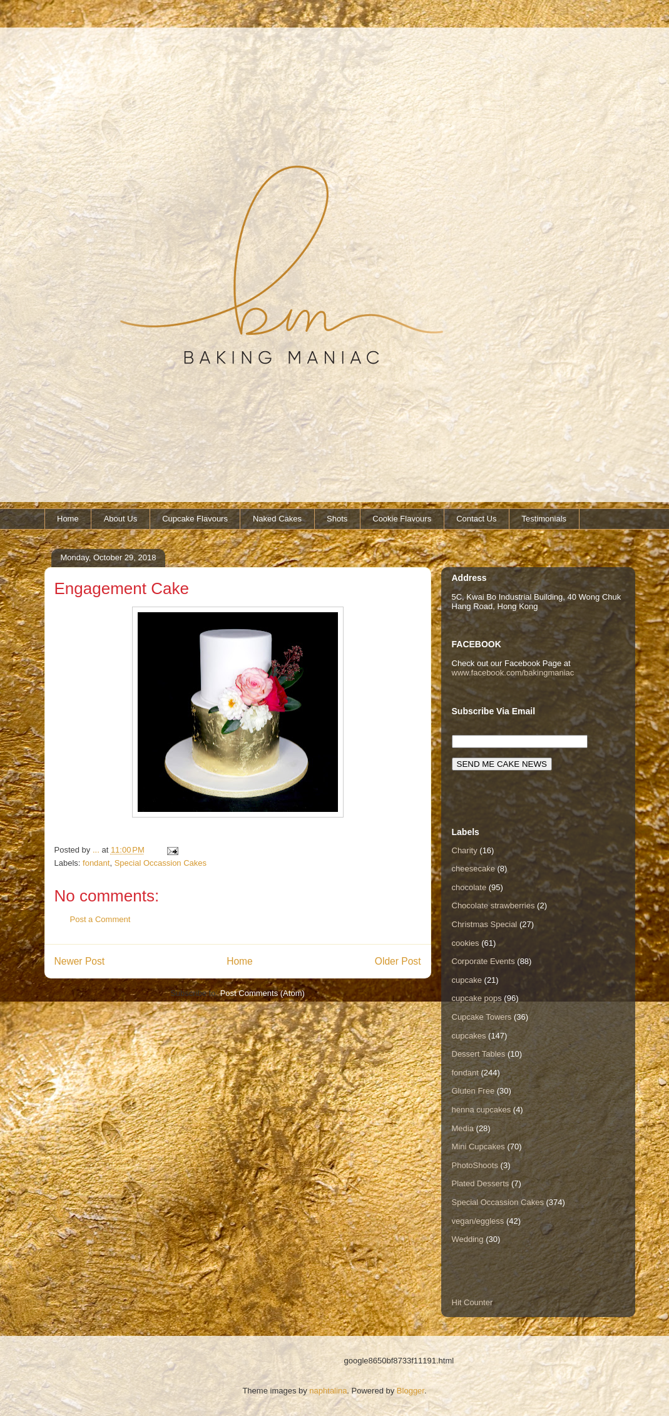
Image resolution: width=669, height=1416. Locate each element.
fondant (96, 863)
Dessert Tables (479, 1054)
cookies (465, 943)
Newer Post (79, 961)
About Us (120, 518)
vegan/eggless (478, 1221)
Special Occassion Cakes (161, 863)
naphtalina (328, 1390)
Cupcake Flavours (195, 518)
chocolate (469, 887)
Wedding (468, 1239)
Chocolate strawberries (493, 905)
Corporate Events (483, 961)
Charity (464, 850)
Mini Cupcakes (478, 1146)
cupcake (467, 980)
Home (68, 518)
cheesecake (473, 868)
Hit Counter (472, 1302)
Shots (337, 518)
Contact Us (476, 518)
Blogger (410, 1390)
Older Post (398, 961)
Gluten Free (473, 1090)
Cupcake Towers (482, 1017)
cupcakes (469, 1035)
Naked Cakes (277, 518)
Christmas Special (485, 924)
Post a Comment (100, 919)
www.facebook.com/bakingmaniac (513, 672)
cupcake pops (477, 998)
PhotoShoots (475, 1165)
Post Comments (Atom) (262, 993)
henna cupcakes (481, 1109)
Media (463, 1128)
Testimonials (544, 518)
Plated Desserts (480, 1183)
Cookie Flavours (401, 518)
